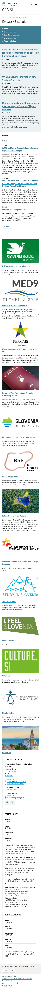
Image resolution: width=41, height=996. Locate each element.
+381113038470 (12, 796)
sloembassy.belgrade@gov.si (16, 782)
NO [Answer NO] (12, 970)
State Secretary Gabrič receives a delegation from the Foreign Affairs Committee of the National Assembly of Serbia (20, 183)
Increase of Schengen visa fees (14, 209)
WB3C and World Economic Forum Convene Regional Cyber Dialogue (20, 149)
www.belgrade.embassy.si (15, 784)
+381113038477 (12, 780)
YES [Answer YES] (5, 970)
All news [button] (7, 226)
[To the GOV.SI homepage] (11, 7)
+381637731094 (12, 790)
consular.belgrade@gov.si (15, 798)
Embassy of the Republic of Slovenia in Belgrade (17, 978)
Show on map (9, 775)
